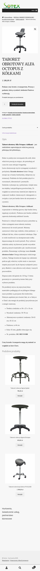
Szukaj (20, 568)
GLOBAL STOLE (7, 118)
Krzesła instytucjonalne (15, 112)
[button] (33, 10)
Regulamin (5, 560)
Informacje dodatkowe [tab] (9, 133)
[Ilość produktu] (5, 104)
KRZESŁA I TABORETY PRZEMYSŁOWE (24, 17)
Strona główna (8, 17)
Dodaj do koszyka (17, 104)
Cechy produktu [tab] (7, 127)
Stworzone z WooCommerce (19, 560)
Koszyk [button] (20, 396)
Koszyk (31, 566)
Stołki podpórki (20, 19)
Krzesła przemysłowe (8, 19)
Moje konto (6, 568)
